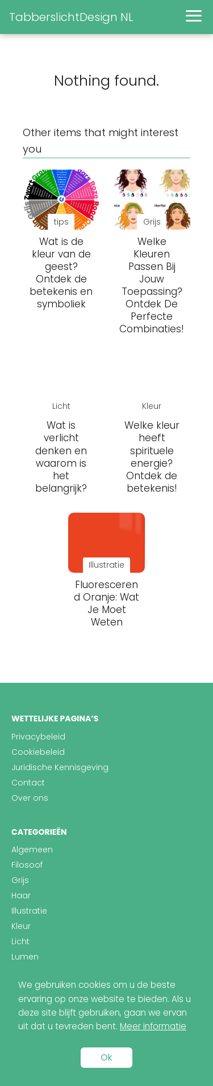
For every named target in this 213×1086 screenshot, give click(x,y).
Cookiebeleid (38, 752)
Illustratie (29, 910)
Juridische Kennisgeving (59, 767)
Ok (106, 1057)
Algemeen (32, 849)
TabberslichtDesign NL (71, 17)
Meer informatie (153, 1026)
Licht (20, 941)
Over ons (29, 798)
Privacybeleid (38, 736)
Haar (21, 895)
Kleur (21, 926)
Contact (28, 782)
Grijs (20, 880)
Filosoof (27, 865)
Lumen (25, 956)
